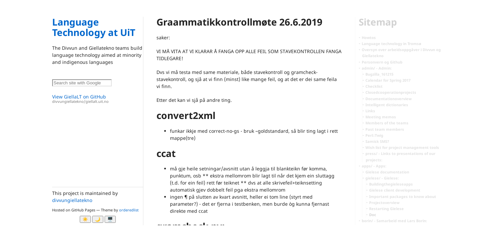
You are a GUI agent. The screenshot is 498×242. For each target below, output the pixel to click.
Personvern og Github (382, 62)
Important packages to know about (402, 196)
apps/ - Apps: (374, 165)
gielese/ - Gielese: (382, 177)
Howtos (369, 37)
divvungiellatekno (72, 200)
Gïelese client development (394, 190)
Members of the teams (386, 122)
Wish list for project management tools (402, 147)
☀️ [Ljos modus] (85, 219)
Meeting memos (380, 116)
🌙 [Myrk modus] (98, 219)
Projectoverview (384, 202)
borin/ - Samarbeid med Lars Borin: (394, 220)
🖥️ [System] (110, 219)
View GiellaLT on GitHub (97, 99)
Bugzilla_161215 (379, 74)
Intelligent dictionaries (386, 104)
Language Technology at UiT (93, 27)
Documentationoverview (388, 98)
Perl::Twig (374, 135)
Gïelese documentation (387, 171)
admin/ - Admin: (377, 68)
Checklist (374, 86)
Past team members (384, 129)
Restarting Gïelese (386, 208)
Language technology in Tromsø (391, 43)
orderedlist (129, 209)
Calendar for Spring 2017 (388, 80)
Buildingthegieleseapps (391, 184)
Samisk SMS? (377, 141)
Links (370, 110)
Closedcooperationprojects (390, 92)
